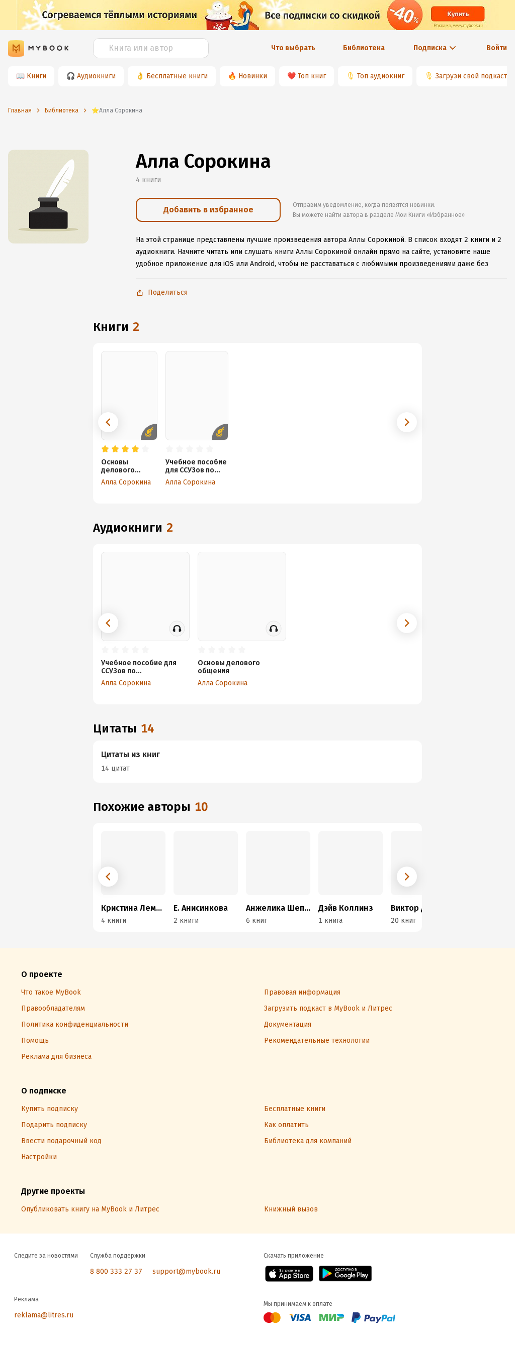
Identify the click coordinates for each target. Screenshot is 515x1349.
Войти (496, 48)
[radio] (105, 449)
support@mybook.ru (186, 1271)
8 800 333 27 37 (116, 1271)
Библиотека (364, 48)
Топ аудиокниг (380, 76)
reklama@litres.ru (43, 1315)
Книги (36, 76)
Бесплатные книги (177, 76)
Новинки (252, 76)
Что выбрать (293, 48)
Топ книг (312, 76)
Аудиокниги (96, 76)
